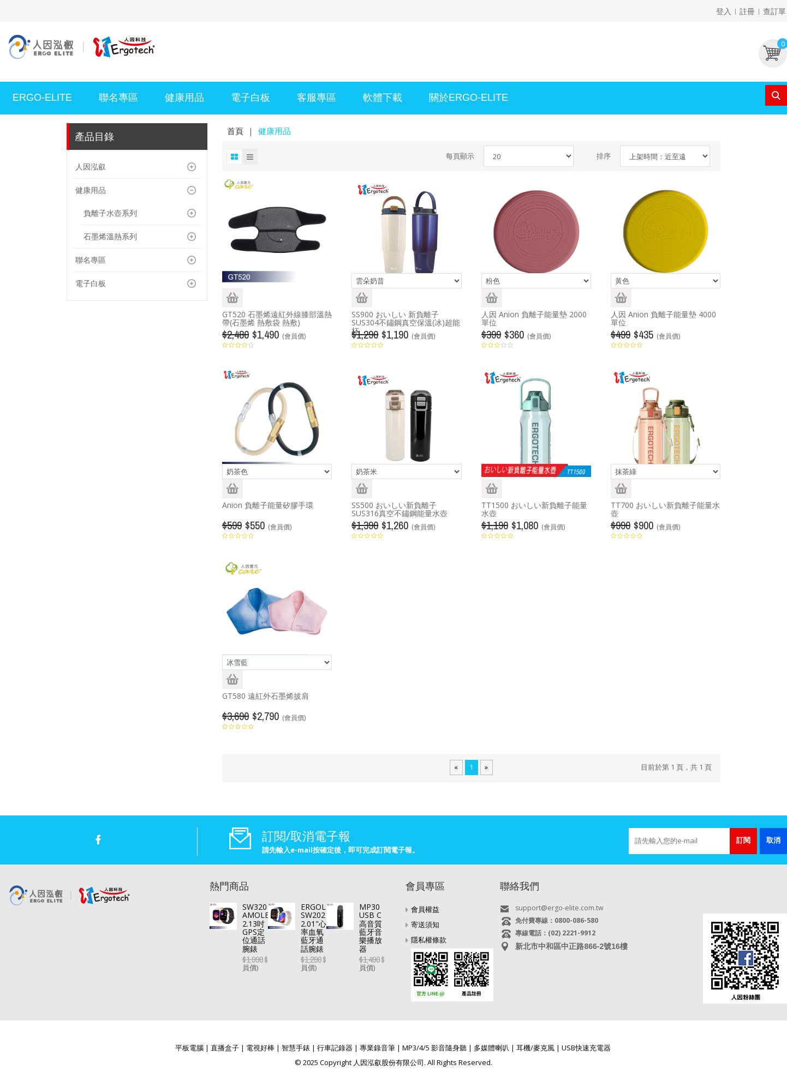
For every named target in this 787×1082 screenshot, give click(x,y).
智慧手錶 (296, 1048)
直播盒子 (225, 1048)
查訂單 (774, 11)
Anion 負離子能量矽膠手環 (267, 505)
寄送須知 (425, 924)
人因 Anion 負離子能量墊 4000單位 (663, 318)
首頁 (235, 130)
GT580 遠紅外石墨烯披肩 (265, 696)
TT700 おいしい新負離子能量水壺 (665, 509)
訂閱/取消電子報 (306, 835)
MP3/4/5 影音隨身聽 (434, 1048)
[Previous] (456, 767)
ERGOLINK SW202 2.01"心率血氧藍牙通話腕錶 (319, 943)
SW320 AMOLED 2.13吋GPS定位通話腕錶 (314, 907)
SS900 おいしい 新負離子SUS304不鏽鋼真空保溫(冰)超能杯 (405, 322)
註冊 (747, 11)
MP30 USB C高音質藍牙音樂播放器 (303, 973)
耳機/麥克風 (535, 1048)
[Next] (486, 767)
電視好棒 (260, 1048)
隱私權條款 (428, 940)
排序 (604, 156)
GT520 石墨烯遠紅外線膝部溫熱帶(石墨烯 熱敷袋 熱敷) (277, 318)
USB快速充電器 (586, 1048)
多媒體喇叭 (491, 1048)
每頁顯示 (460, 156)
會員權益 (425, 909)
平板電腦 (189, 1048)
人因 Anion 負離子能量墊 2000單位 (534, 318)
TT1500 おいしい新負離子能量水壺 (534, 509)
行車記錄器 (335, 1048)
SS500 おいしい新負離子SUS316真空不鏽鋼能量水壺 (399, 509)
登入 (723, 11)
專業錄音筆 (377, 1048)
